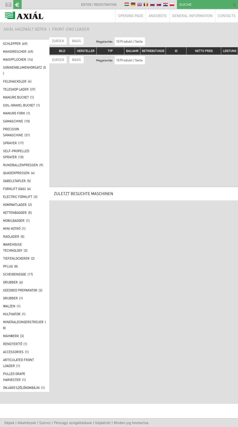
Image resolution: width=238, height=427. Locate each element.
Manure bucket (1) (18, 97)
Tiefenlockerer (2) (19, 258)
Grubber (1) (13, 298)
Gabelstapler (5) (17, 181)
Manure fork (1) (16, 113)
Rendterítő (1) (15, 344)
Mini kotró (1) (14, 228)
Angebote (158, 15)
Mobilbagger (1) (16, 221)
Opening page (130, 15)
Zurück (58, 41)
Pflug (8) (10, 266)
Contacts (227, 15)
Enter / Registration (99, 4)
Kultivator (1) (14, 314)
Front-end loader (70, 29)
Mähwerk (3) (13, 336)
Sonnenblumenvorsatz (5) (24, 70)
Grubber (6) (13, 282)
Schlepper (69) (15, 44)
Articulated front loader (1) (18, 363)
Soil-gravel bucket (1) (21, 105)
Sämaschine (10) (16, 121)
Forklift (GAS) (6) (17, 189)
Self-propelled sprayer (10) (16, 154)
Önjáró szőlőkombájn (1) (24, 388)
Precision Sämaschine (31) (16, 132)
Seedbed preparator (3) (22, 290)
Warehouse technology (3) (15, 247)
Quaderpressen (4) (19, 173)
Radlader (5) (13, 236)
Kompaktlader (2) (17, 205)
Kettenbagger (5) (17, 213)
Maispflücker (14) (18, 59)
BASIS (76, 41)
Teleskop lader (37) (19, 89)
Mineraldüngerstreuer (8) (24, 325)
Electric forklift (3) (20, 197)
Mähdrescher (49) (18, 51)
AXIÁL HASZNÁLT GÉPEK (25, 29)
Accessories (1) (16, 352)
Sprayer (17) (13, 143)
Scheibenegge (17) (18, 274)
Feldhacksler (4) (17, 81)
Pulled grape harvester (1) (14, 377)
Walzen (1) (11, 306)
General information (192, 15)
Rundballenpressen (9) (23, 165)
